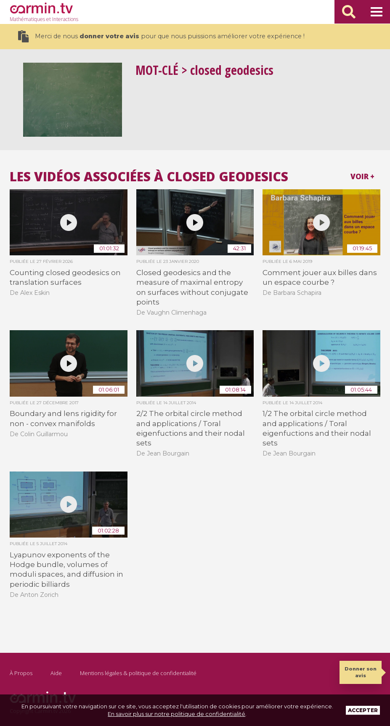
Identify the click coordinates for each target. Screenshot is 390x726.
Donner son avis (361, 672)
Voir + (362, 176)
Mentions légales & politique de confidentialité (138, 673)
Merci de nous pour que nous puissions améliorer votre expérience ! (161, 36)
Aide (56, 673)
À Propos (21, 673)
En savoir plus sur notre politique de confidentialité (176, 713)
